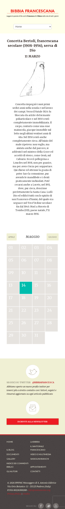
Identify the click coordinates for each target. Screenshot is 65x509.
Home (10, 441)
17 (10, 297)
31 (36, 335)
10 (23, 272)
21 (10, 310)
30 (23, 335)
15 (36, 285)
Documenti (13, 454)
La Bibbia (35, 441)
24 (49, 310)
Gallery (11, 458)
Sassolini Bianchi (39, 458)
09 (11, 272)
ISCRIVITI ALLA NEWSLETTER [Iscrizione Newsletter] (32, 421)
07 (36, 260)
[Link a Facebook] (41, 506)
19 (36, 297)
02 (23, 247)
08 (49, 260)
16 (49, 285)
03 (36, 247)
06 (23, 260)
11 (36, 272)
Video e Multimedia (40, 454)
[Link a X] (48, 506)
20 (49, 297)
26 (23, 322)
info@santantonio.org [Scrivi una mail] (39, 490)
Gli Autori (12, 471)
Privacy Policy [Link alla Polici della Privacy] (14, 493)
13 (10, 285)
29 (10, 335)
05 (10, 260)
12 (49, 272)
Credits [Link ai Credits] (26, 493)
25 (10, 322)
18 (23, 297)
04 (49, 247)
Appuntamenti (38, 466)
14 (23, 285)
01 (10, 247)
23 (36, 310)
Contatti (35, 471)
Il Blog (10, 449)
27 (36, 322)
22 (23, 310)
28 (49, 322)
